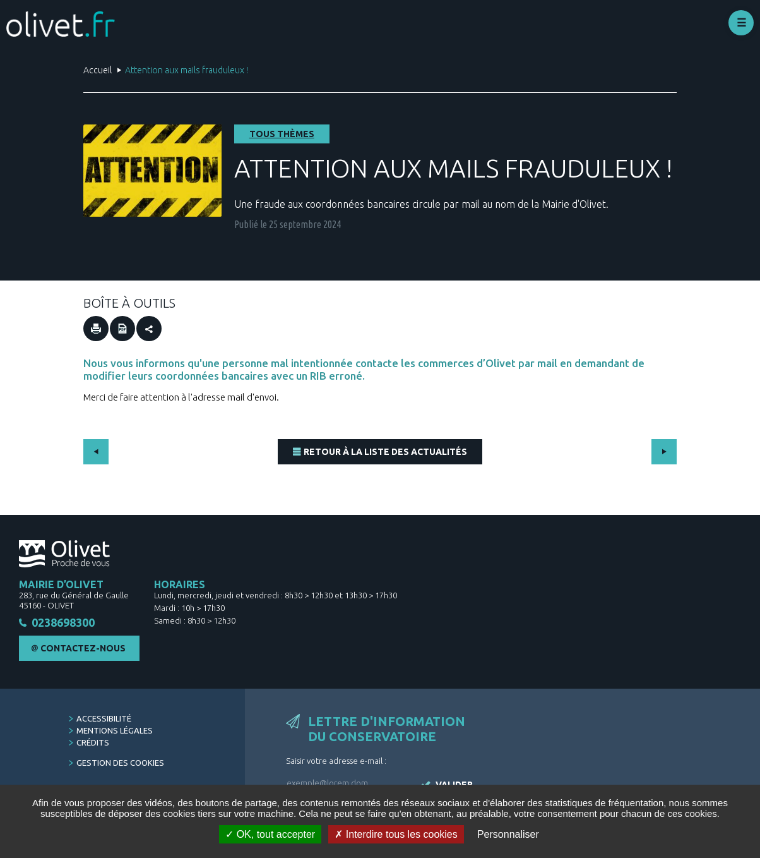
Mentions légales (114, 731)
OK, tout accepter (270, 834)
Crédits (92, 743)
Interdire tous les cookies (396, 834)
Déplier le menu (741, 22)
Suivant (664, 451)
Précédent (96, 451)
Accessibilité (103, 719)
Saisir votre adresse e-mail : (336, 761)
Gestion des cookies (120, 763)
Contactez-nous (83, 649)
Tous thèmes (281, 134)
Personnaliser (508, 834)
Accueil (97, 70)
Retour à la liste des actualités (385, 452)
